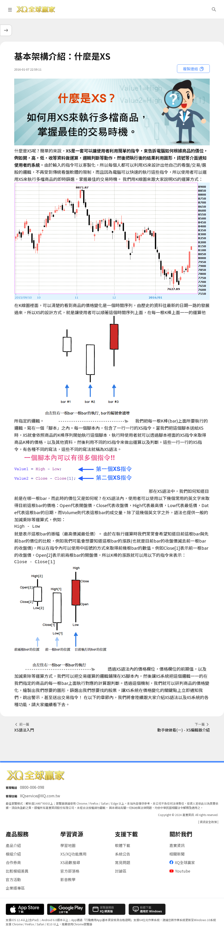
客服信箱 (11, 796)
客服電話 (11, 787)
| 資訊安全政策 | (208, 822)
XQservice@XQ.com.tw (40, 795)
